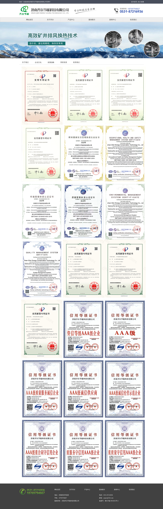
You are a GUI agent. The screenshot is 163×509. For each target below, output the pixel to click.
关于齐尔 (50, 20)
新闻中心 (112, 20)
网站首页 (29, 20)
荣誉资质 (63, 62)
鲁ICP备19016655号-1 (112, 501)
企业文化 (38, 62)
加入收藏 (141, 2)
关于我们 (25, 62)
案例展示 (92, 20)
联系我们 (133, 20)
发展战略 (51, 62)
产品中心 (71, 20)
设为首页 (134, 2)
